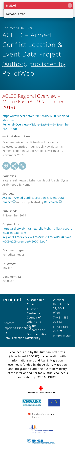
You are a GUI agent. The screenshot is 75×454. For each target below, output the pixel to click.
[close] (70, 5)
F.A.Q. (7, 333)
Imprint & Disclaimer (17, 328)
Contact (9, 323)
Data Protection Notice (19, 338)
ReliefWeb (53, 202)
